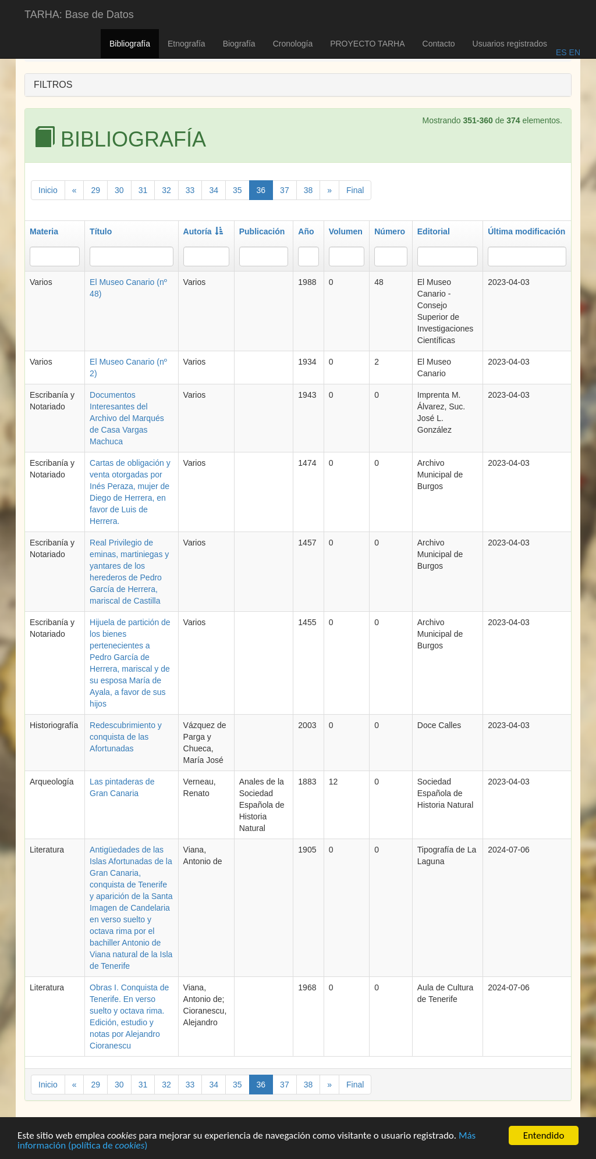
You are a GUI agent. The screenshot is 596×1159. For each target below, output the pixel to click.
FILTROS (53, 85)
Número (389, 231)
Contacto (439, 43)
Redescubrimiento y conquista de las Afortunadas (126, 737)
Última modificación (526, 231)
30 (119, 190)
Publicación (262, 231)
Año (306, 231)
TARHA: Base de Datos (79, 14)
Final (355, 190)
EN (573, 52)
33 (190, 190)
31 (143, 190)
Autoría (203, 231)
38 (308, 190)
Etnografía (186, 43)
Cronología (293, 43)
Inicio (48, 190)
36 (261, 190)
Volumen (346, 231)
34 (213, 190)
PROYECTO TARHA (367, 43)
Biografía (239, 43)
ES (561, 52)
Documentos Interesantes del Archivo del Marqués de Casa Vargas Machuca (127, 418)
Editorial (433, 231)
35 (237, 190)
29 (95, 190)
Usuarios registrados (510, 43)
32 (166, 190)
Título (101, 231)
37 (284, 190)
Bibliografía (129, 43)
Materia (44, 231)
